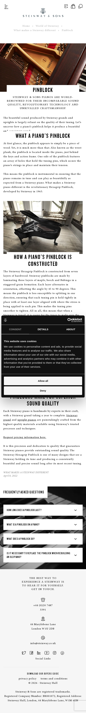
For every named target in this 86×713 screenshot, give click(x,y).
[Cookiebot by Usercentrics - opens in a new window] (67, 320)
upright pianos (26, 420)
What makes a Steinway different (35, 30)
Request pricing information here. (24, 437)
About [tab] (70, 329)
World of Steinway (47, 26)
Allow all (43, 380)
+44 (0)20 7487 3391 (43, 604)
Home (26, 26)
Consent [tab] (15, 329)
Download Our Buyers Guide (43, 673)
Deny (43, 390)
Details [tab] (43, 329)
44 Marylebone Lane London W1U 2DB (43, 623)
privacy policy (27, 678)
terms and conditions (54, 678)
